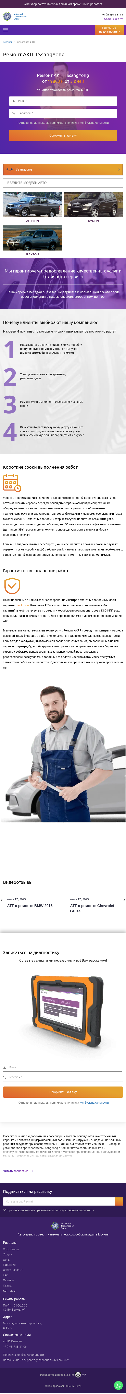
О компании (11, 1249)
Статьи (8, 1285)
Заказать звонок (113, 18)
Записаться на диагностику (109, 29)
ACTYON (32, 221)
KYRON (93, 221)
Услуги (7, 1254)
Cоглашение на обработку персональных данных (36, 1360)
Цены (6, 1259)
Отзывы (8, 1280)
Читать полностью (15, 1171)
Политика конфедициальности (23, 1354)
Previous (3, 900)
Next (123, 900)
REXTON (32, 254)
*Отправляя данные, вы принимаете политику (63, 122)
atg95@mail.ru (12, 1341)
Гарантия (9, 1264)
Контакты (9, 1290)
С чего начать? (12, 1269)
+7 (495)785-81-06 (112, 14)
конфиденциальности (94, 122)
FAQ (5, 1275)
